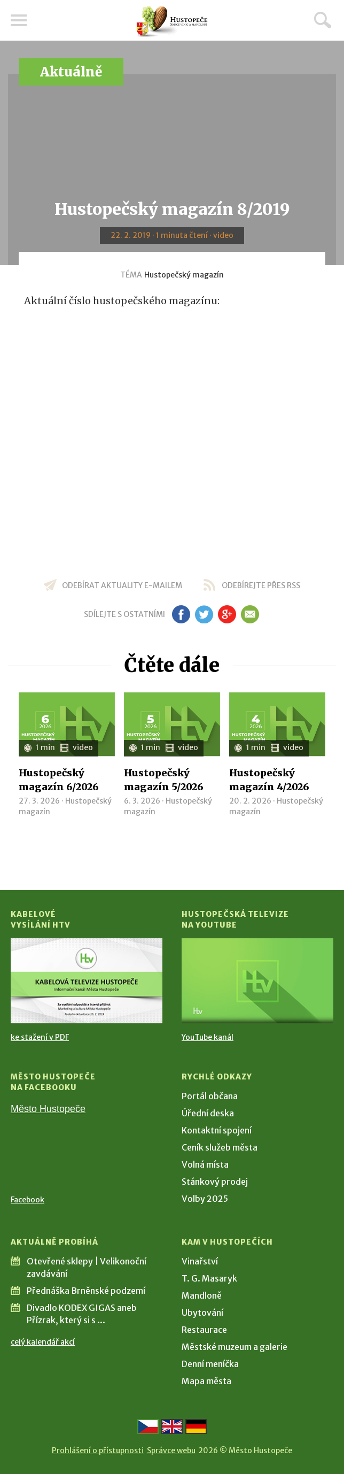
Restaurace (204, 1329)
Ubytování (202, 1312)
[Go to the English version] (172, 1426)
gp (227, 614)
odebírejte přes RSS (261, 585)
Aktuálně (71, 72)
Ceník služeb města (219, 1147)
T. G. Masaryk (209, 1278)
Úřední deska (208, 1113)
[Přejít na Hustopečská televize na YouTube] (257, 980)
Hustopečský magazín (184, 275)
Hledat (322, 19)
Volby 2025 (205, 1198)
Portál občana (210, 1096)
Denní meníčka (210, 1364)
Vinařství (200, 1261)
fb (181, 614)
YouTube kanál (207, 1037)
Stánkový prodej (215, 1181)
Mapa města (206, 1381)
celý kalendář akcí (43, 1342)
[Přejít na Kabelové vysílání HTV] (86, 980)
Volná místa (205, 1164)
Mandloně (202, 1295)
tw (204, 614)
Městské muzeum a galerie (234, 1346)
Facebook (27, 1200)
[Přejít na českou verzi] (148, 1426)
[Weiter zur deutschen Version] (196, 1426)
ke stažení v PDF (40, 1037)
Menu (19, 20)
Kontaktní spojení (217, 1130)
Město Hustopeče (48, 1108)
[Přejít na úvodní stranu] (172, 21)
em (249, 614)
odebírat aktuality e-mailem (122, 585)
